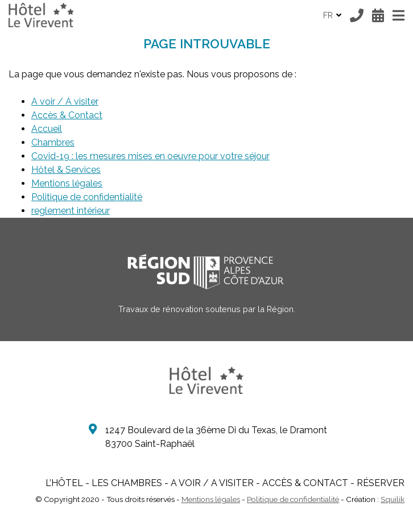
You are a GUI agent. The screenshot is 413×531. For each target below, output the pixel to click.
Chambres (53, 142)
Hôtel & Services (66, 169)
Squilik (392, 499)
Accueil (46, 128)
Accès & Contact (66, 115)
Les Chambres (127, 483)
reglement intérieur (70, 210)
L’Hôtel (64, 483)
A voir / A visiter (64, 101)
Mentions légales (66, 183)
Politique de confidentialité (86, 197)
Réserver (380, 483)
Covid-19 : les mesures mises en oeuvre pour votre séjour (150, 156)
